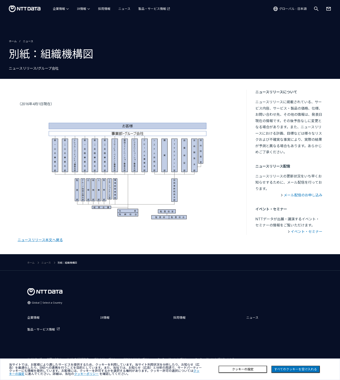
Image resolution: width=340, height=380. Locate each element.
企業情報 (59, 9)
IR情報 (81, 9)
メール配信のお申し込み (303, 195)
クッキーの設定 (243, 369)
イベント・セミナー (306, 231)
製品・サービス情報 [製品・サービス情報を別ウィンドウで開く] (152, 9)
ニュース (124, 9)
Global (47, 302)
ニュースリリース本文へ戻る (40, 239)
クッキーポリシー (86, 374)
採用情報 (104, 9)
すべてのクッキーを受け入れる (295, 369)
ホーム (13, 41)
